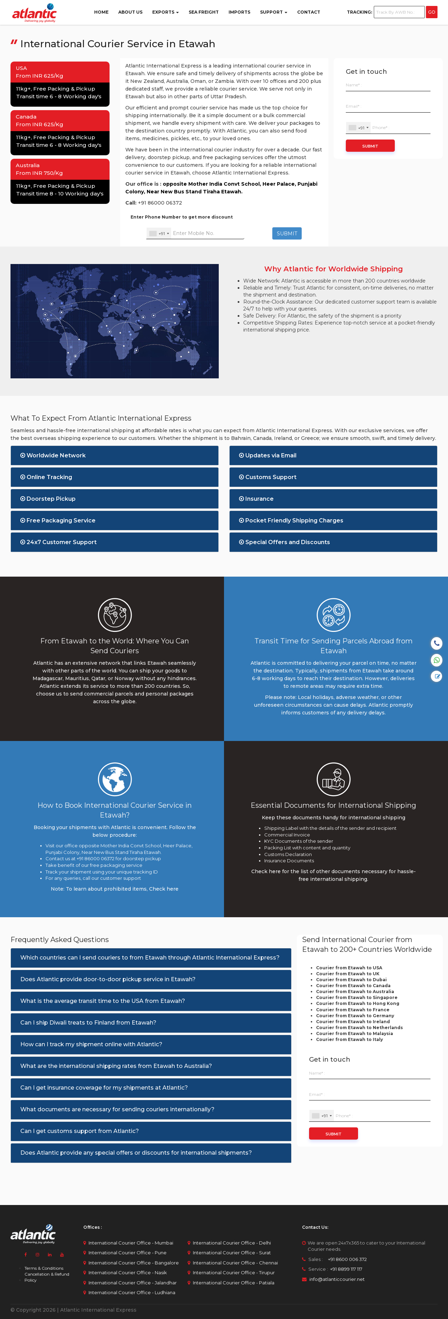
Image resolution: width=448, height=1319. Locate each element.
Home (101, 12)
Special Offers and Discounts (284, 542)
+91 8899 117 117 (345, 1269)
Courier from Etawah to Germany (355, 1015)
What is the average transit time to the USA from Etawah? (102, 1001)
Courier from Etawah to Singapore (357, 997)
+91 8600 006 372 (345, 1259)
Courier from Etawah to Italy (349, 1039)
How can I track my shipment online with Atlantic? (91, 1044)
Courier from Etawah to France (353, 1009)
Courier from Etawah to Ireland (353, 1021)
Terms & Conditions (43, 1268)
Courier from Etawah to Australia (355, 991)
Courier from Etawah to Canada (353, 985)
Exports (165, 12)
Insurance (256, 498)
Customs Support (267, 477)
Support (273, 12)
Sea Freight (204, 12)
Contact (308, 12)
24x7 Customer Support (58, 542)
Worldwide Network (53, 455)
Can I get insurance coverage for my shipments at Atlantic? (104, 1087)
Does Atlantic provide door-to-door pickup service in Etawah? (108, 979)
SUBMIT (287, 233)
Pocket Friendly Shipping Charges (291, 520)
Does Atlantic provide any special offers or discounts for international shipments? (136, 1152)
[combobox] (159, 233)
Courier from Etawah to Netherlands (359, 1027)
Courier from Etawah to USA (349, 967)
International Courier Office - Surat (232, 1252)
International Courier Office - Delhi (232, 1243)
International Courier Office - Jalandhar (133, 1282)
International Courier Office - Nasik (128, 1272)
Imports (239, 12)
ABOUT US (130, 12)
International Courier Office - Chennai (235, 1262)
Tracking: (359, 12)
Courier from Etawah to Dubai (351, 979)
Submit (370, 146)
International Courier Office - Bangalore (134, 1262)
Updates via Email (267, 455)
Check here (163, 889)
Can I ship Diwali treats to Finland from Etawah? (88, 1022)
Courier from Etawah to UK (347, 973)
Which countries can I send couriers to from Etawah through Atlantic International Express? (150, 957)
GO (431, 12)
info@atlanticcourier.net (337, 1279)
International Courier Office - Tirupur (234, 1272)
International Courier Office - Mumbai (131, 1243)
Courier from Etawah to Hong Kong (357, 1003)
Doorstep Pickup (48, 498)
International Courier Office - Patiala (233, 1282)
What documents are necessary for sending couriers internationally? (117, 1109)
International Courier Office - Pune (128, 1252)
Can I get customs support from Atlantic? (79, 1131)
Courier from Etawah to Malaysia (354, 1033)
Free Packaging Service (58, 520)
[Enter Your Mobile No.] (195, 233)
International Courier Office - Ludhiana (132, 1292)
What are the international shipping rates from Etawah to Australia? (116, 1066)
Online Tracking (46, 477)
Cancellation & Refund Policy (46, 1277)
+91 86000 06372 (160, 203)
